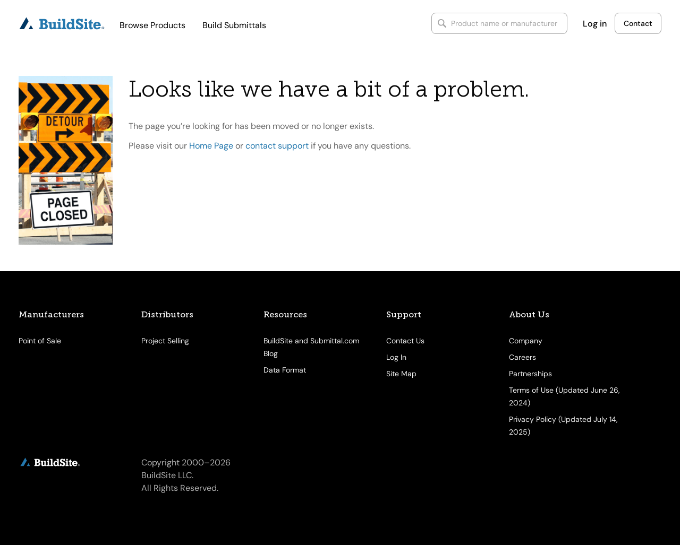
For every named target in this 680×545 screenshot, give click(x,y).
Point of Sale (40, 340)
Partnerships (530, 373)
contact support (277, 145)
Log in (595, 23)
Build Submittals (234, 25)
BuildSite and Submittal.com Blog (311, 347)
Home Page (211, 145)
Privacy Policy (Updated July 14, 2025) (563, 425)
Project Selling (165, 340)
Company (525, 340)
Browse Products (152, 25)
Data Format (285, 370)
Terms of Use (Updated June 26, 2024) (564, 396)
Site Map (401, 373)
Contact (638, 23)
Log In (396, 357)
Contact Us (405, 340)
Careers (522, 357)
